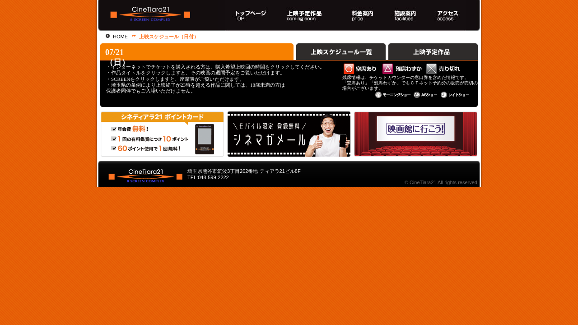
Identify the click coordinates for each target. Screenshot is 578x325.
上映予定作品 (433, 51)
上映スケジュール (306, 15)
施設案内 (404, 15)
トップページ (250, 15)
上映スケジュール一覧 (341, 51)
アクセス (449, 15)
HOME (120, 36)
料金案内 (359, 15)
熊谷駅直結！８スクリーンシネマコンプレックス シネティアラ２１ (157, 15)
